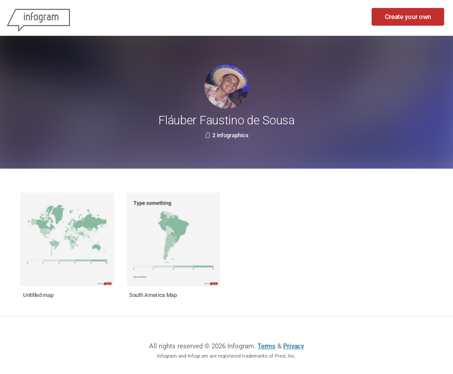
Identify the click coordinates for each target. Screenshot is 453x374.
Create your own (408, 17)
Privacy (293, 346)
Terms (266, 346)
